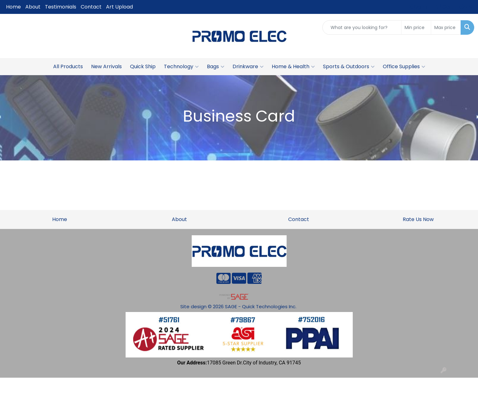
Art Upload (119, 6)
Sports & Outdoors (349, 66)
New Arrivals (106, 66)
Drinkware (248, 66)
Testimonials (60, 6)
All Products (68, 66)
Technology (181, 66)
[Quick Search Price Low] (416, 27)
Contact (91, 6)
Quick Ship (143, 66)
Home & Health (293, 66)
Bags (215, 66)
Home (13, 6)
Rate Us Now (418, 219)
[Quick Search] (361, 27)
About (32, 6)
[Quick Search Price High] (446, 27)
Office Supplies (404, 66)
